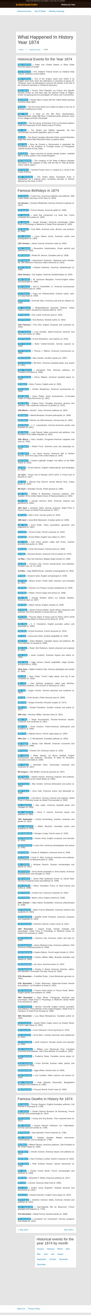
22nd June (23, 662)
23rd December (24, 1070)
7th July (21, 698)
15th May (22, 593)
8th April (22, 482)
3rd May (22, 564)
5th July (21, 691)
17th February (24, 351)
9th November (24, 910)
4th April (22, 1171)
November (63, 1259)
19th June (22, 648)
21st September (25, 838)
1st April (21, 468)
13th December (25, 1042)
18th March (23, 100)
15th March (23, 90)
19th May (22, 605)
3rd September (24, 161)
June (46, 1254)
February (50, 1249)
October (52, 1259)
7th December (24, 1219)
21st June (22, 655)
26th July (22, 720)
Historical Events (24, 11)
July (52, 1254)
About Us (21, 1309)
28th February (24, 79)
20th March (23, 420)
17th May (22, 598)
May (39, 1254)
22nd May (22, 610)
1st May (21, 554)
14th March (23, 396)
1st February (23, 294)
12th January (24, 236)
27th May (22, 123)
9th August (23, 765)
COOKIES (62, 1)
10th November (25, 917)
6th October (23, 857)
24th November (25, 957)
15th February (24, 339)
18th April (22, 515)
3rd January (23, 210)
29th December (24, 1090)
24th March (23, 432)
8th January (23, 1111)
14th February (24, 332)
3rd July (21, 676)
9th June (21, 636)
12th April (22, 494)
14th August (23, 1200)
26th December (25, 1082)
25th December (25, 1075)
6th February (24, 308)
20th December (25, 1056)
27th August (23, 798)
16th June (22, 641)
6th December (24, 1030)
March (60, 1249)
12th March (23, 389)
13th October (24, 879)
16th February (24, 65)
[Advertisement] (45, 23)
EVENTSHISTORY (27, 4)
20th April (22, 1178)
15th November (24, 924)
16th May (22, 114)
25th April (22, 537)
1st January (23, 196)
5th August (22, 154)
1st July (22, 130)
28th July (22, 727)
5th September (24, 805)
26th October (23, 898)
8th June (21, 1183)
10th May (22, 581)
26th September (25, 845)
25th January (24, 279)
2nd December (24, 1023)
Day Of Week (40, 11)
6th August (22, 751)
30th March (23, 461)
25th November (25, 177)
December (41, 1264)
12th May (22, 588)
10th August (23, 777)
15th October (24, 886)
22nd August (23, 784)
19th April (22, 525)
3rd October (23, 853)
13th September (25, 812)
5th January (23, 222)
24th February (24, 377)
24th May (22, 617)
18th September (25, 833)
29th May (22, 624)
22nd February (24, 363)
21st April (22, 532)
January (40, 1249)
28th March (23, 1164)
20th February (24, 358)
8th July (21, 137)
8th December (24, 1035)
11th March (23, 1152)
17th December (25, 1049)
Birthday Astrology (56, 11)
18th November (25, 938)
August (60, 1254)
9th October (23, 170)
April (68, 1249)
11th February (24, 320)
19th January (23, 260)
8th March (22, 1145)
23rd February (24, 370)
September (41, 1259)
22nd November (25, 952)
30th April (22, 549)
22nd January (24, 267)
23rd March (23, 425)
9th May (21, 107)
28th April (22, 542)
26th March (23, 446)
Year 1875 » (69, 1230)
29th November (25, 990)
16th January (23, 255)
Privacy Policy (34, 1309)
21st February (24, 72)
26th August (23, 791)
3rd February (23, 301)
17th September (25, 826)
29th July (22, 734)
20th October (23, 893)
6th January (23, 229)
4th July (22, 683)
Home (21, 50)
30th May (22, 631)
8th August (23, 756)
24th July (22, 707)
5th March (22, 384)
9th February (23, 315)
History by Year (68, 5)
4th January (23, 215)
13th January (24, 248)
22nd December (25, 1063)
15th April (22, 501)
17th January (23, 1119)
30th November (25, 1007)
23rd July (22, 144)
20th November (24, 945)
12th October (23, 872)
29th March (23, 454)
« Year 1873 (23, 1230)
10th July (22, 703)
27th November (25, 969)
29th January (24, 287)
